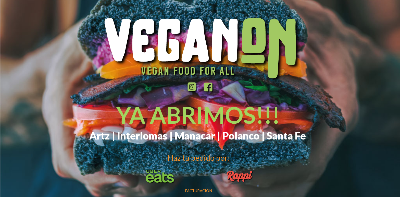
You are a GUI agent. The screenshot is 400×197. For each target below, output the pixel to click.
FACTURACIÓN (198, 190)
